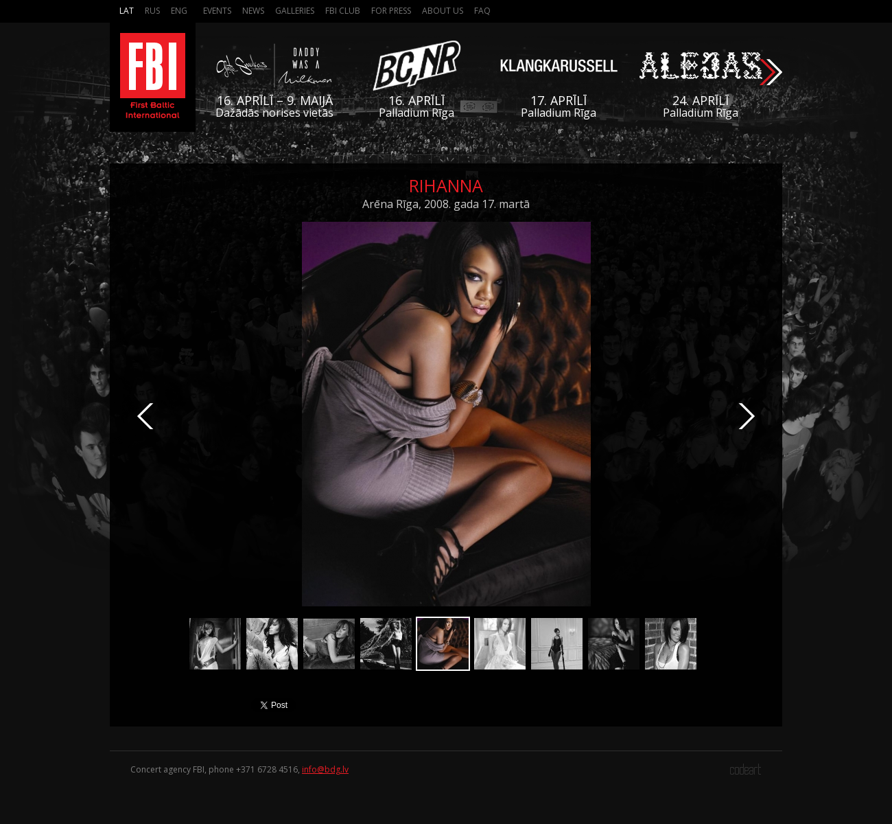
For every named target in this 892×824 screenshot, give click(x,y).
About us (442, 10)
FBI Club (342, 10)
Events (217, 10)
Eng (179, 10)
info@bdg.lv (325, 769)
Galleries (294, 10)
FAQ (482, 10)
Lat (126, 10)
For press (391, 10)
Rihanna (446, 185)
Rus (152, 10)
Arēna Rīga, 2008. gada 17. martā (446, 203)
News (253, 10)
